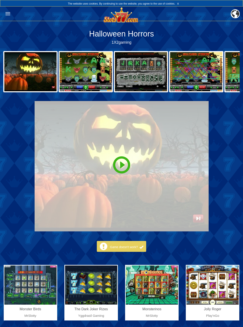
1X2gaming (121, 42)
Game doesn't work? (127, 247)
